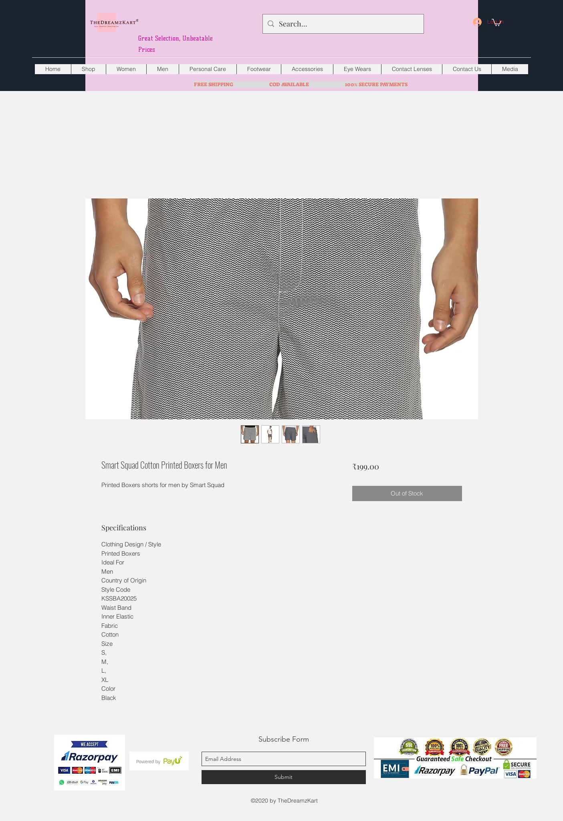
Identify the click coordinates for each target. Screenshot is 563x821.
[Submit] (284, 777)
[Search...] (343, 24)
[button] (496, 22)
